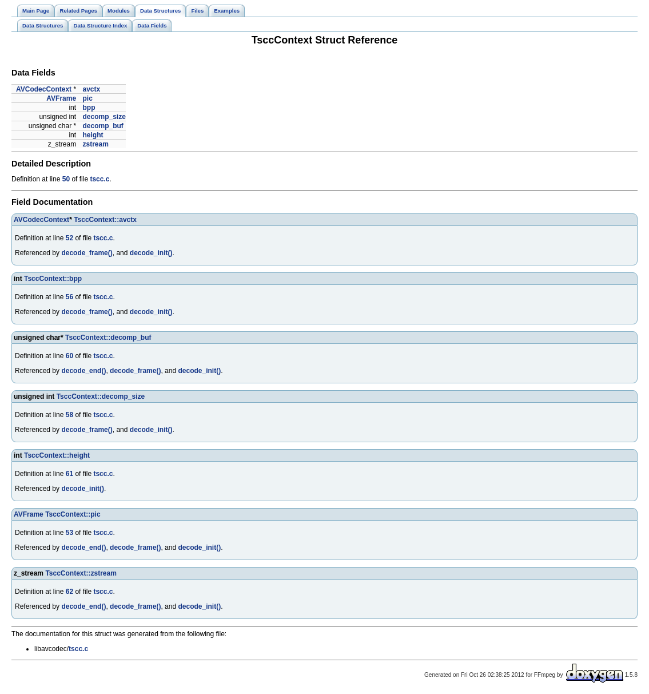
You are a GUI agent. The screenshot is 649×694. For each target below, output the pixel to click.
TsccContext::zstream (80, 573)
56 (69, 297)
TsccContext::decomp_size (101, 396)
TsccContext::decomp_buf (108, 338)
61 (69, 474)
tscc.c (99, 179)
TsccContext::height (57, 455)
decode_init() (151, 253)
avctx (91, 89)
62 (69, 592)
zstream (95, 144)
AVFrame (61, 98)
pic (87, 98)
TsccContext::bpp (53, 279)
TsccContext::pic (72, 514)
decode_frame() (86, 253)
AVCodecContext (43, 89)
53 (69, 533)
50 (66, 179)
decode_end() (83, 371)
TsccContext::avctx (105, 220)
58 (69, 415)
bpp (88, 108)
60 (69, 356)
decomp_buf (102, 126)
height (92, 135)
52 (69, 238)
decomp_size (103, 117)
